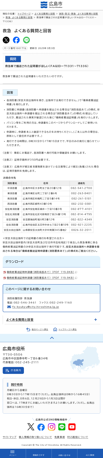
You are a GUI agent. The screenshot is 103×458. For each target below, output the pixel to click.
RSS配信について (77, 437)
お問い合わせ (64, 455)
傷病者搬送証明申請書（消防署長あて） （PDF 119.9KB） (42, 278)
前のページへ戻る (40, 329)
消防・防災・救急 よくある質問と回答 (78, 14)
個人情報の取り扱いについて (35, 437)
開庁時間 (17, 384)
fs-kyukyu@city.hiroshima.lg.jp (35, 307)
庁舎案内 (16, 370)
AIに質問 (90, 455)
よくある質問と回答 (44, 14)
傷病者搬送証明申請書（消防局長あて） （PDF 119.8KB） (42, 272)
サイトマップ (9, 437)
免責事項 (59, 437)
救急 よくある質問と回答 (19, 17)
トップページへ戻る (68, 329)
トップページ (24, 14)
